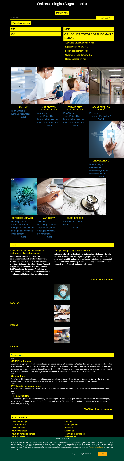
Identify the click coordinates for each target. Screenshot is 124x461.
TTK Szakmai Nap (20, 396)
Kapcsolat (69, 431)
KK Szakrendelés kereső (23, 434)
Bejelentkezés (21, 23)
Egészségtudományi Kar (76, 47)
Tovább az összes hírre (102, 279)
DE (13, 29)
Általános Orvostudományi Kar (79, 43)
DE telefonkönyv (19, 421)
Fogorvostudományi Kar (76, 51)
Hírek (13, 245)
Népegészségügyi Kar (75, 59)
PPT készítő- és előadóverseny (27, 386)
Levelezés (69, 421)
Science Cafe (18, 376)
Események (17, 355)
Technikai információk (74, 434)
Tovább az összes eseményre (99, 409)
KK (13, 34)
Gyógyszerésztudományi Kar (79, 55)
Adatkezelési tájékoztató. (96, 447)
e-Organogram (19, 424)
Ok (103, 454)
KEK (67, 29)
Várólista (68, 427)
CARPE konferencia (21, 361)
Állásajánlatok (18, 427)
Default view (62, 13)
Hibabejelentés (71, 424)
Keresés (105, 18)
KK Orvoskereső (19, 431)
